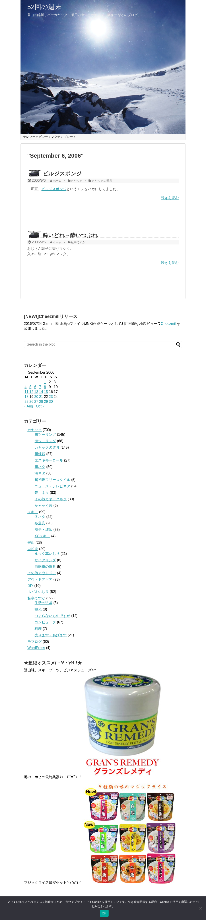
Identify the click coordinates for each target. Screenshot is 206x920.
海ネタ (40, 473)
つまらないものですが (52, 616)
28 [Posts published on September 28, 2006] (41, 401)
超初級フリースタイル (52, 480)
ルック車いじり (47, 554)
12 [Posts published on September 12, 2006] (31, 392)
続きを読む (170, 198)
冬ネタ (40, 517)
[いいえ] (200, 908)
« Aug (28, 406)
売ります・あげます (51, 635)
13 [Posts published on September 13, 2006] (36, 392)
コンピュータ (45, 622)
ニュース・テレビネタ (52, 486)
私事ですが (36, 598)
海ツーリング (45, 441)
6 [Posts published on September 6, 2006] (35, 387)
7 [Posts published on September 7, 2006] (40, 387)
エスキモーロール (49, 460)
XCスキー (42, 536)
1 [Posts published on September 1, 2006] (45, 382)
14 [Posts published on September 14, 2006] (41, 392)
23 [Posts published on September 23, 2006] (51, 397)
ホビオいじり (38, 592)
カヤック (34, 430)
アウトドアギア (39, 579)
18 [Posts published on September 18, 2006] (27, 397)
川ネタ (40, 467)
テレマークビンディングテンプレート (49, 136)
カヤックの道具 (47, 447)
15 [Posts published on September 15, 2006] (46, 392)
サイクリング (45, 560)
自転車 (32, 549)
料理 (38, 629)
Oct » (40, 406)
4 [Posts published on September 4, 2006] (26, 387)
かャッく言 (43, 505)
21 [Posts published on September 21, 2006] (41, 397)
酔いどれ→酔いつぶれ (70, 235)
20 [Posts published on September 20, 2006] (36, 397)
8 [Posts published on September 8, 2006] (45, 387)
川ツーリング (45, 434)
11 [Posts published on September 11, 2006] (27, 392)
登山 (31, 542)
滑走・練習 (43, 529)
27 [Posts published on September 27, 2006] (36, 401)
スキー (32, 512)
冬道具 (40, 523)
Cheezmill (168, 324)
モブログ (34, 641)
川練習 (40, 454)
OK (104, 913)
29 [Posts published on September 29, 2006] (46, 401)
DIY (30, 586)
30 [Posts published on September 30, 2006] (51, 401)
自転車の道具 (45, 566)
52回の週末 (44, 6)
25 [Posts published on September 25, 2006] (27, 401)
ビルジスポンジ (62, 174)
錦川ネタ (42, 493)
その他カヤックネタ (51, 499)
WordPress (36, 648)
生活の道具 (43, 603)
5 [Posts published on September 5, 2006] (30, 387)
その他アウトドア (41, 573)
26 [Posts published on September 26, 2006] (31, 401)
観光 (38, 609)
